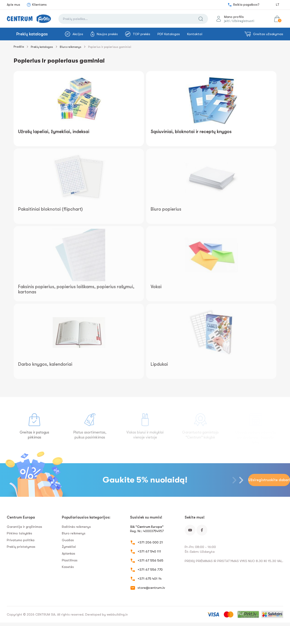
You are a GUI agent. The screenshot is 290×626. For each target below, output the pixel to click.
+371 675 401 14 (150, 579)
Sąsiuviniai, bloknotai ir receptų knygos (191, 131)
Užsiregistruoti (243, 21)
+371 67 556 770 (150, 570)
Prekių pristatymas (21, 546)
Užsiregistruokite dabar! (269, 480)
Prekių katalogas (32, 34)
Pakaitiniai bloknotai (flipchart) (50, 209)
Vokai (156, 286)
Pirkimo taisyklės (19, 533)
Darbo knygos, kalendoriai (45, 364)
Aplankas (68, 553)
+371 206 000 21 (150, 542)
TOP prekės (137, 34)
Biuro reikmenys (70, 47)
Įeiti (227, 21)
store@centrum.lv (151, 588)
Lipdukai (159, 364)
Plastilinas (69, 560)
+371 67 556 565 (150, 560)
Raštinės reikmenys (76, 527)
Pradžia (19, 46)
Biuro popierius (166, 209)
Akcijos (74, 34)
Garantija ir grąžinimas (24, 527)
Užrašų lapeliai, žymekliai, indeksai (53, 131)
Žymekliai (69, 546)
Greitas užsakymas (263, 34)
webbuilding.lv (117, 614)
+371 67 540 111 (149, 551)
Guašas (68, 540)
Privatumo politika (20, 540)
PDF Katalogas (168, 34)
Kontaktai (194, 34)
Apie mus (13, 4)
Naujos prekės (104, 34)
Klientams (37, 4)
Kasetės (68, 567)
